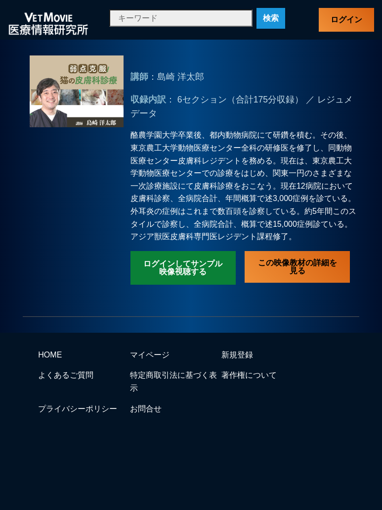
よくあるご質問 (65, 375)
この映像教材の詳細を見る (297, 266)
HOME (50, 355)
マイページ (150, 355)
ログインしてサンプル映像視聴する (182, 267)
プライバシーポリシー (77, 409)
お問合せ (146, 409)
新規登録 (237, 355)
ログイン (346, 19)
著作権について (249, 375)
